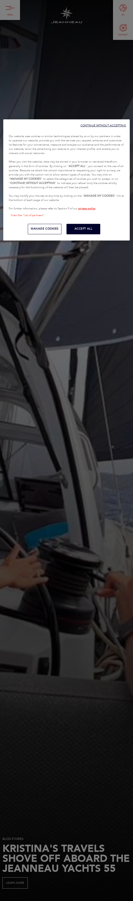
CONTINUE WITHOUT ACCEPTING (103, 125)
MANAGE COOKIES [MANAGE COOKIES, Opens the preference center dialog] (44, 229)
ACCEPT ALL (83, 229)
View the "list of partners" (27, 215)
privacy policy (86, 208)
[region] (66, 180)
